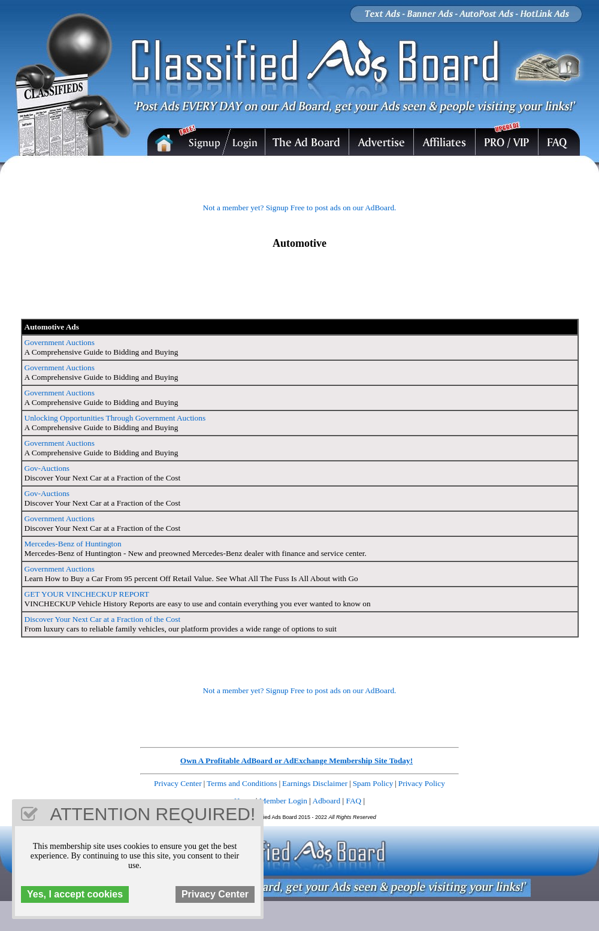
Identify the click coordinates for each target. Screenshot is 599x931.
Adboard (327, 800)
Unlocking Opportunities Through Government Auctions (115, 417)
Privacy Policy (421, 783)
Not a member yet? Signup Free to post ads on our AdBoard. (300, 207)
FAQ (354, 800)
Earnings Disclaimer (314, 783)
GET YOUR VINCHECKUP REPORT (87, 594)
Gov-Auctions (47, 468)
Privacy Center (178, 783)
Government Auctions (60, 342)
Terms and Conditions (242, 783)
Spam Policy (373, 783)
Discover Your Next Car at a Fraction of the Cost (103, 619)
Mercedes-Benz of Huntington (73, 543)
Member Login (283, 800)
